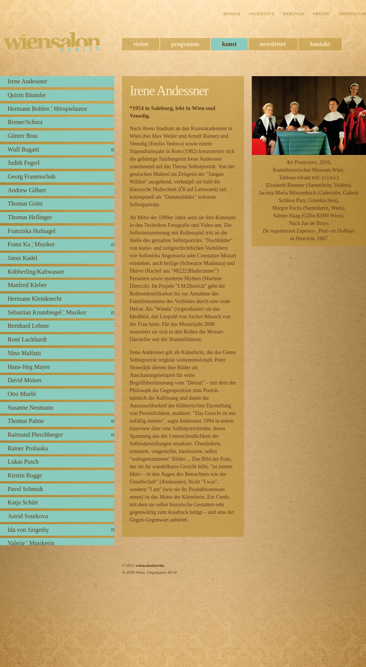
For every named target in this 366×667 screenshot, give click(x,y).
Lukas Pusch (23, 461)
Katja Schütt (23, 502)
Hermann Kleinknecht (35, 298)
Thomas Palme (26, 421)
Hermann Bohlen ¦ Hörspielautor (47, 108)
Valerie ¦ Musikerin (31, 543)
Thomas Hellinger (30, 217)
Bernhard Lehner (28, 325)
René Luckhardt (27, 339)
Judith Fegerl (24, 163)
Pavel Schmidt (25, 489)
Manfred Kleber (27, 285)
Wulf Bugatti (23, 149)
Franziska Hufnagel (32, 231)
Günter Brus (23, 135)
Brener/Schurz (25, 122)
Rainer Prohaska (28, 448)
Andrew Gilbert (27, 190)
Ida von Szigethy (28, 530)
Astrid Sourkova (28, 516)
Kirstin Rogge (25, 475)
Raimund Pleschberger (35, 434)
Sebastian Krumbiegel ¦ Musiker (47, 312)
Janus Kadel (22, 258)
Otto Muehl (22, 394)
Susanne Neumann (30, 407)
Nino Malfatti (24, 353)
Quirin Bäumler (27, 95)
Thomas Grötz (25, 203)
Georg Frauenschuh (31, 176)
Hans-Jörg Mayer (29, 367)
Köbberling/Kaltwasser (36, 271)
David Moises (25, 380)
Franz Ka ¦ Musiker (31, 244)
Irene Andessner (27, 81)
